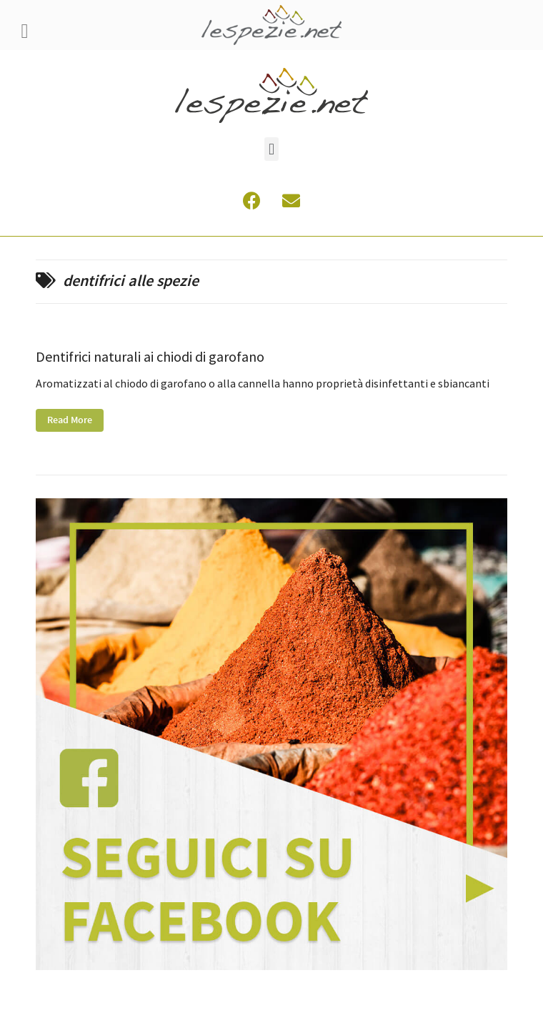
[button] (271, 149)
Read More (69, 420)
